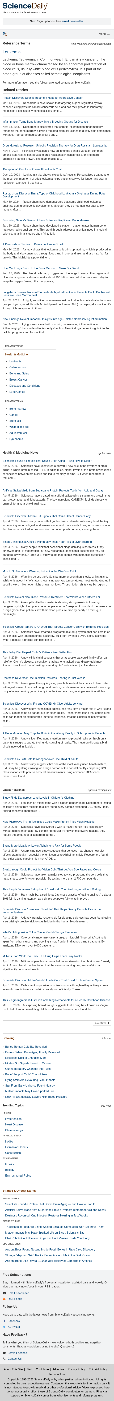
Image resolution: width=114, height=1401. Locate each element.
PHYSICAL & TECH (12, 1136)
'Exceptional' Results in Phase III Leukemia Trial (32, 169)
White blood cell (19, 426)
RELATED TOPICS (14, 346)
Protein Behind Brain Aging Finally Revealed (32, 1052)
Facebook (14, 1321)
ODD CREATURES (12, 1244)
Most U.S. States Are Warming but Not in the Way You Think (40, 571)
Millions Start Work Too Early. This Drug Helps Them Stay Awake (42, 956)
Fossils (9, 1164)
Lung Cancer (17, 391)
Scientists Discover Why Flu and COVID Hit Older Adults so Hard (43, 703)
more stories (102, 1023)
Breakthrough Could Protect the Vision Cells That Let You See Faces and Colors (52, 869)
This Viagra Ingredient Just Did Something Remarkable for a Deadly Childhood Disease (56, 1000)
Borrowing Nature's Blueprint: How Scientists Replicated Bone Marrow (46, 220)
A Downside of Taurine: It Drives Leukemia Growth (33, 244)
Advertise (58, 1369)
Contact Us (15, 1358)
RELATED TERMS (14, 401)
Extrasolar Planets (16, 1147)
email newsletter (72, 21)
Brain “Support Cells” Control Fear (26, 1074)
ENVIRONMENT (10, 1158)
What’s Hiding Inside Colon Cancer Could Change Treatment (40, 932)
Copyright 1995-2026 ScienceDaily (28, 1379)
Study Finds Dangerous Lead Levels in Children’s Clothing (38, 797)
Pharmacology (14, 1130)
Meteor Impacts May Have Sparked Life (29, 1091)
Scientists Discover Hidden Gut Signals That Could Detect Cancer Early (47, 516)
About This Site (13, 1369)
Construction (13, 1152)
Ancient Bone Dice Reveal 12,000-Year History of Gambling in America (48, 1260)
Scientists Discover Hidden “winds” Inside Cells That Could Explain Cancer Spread (53, 980)
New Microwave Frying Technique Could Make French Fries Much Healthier (49, 821)
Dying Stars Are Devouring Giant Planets (30, 1080)
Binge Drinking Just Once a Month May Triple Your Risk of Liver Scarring (47, 541)
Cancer (13, 414)
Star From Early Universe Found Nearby (30, 1085)
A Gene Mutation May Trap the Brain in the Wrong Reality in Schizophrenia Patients (54, 733)
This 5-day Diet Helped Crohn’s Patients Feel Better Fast (38, 652)
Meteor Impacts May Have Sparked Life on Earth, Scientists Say (44, 1232)
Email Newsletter (18, 1293)
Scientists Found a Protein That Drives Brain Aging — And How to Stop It (47, 460)
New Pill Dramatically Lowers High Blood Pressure (36, 1096)
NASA (9, 1141)
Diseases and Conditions (24, 385)
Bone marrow (17, 408)
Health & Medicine (16, 354)
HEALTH (7, 1113)
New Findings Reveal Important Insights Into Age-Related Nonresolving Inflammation (55, 319)
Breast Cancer (18, 379)
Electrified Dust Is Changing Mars (25, 1057)
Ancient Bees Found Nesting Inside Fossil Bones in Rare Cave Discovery (50, 1249)
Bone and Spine (19, 373)
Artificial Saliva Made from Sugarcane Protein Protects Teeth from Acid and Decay (53, 490)
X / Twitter (14, 1326)
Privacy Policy (76, 1369)
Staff (29, 1369)
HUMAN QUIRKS (11, 1198)
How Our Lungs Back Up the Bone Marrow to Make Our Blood (41, 268)
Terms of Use (57, 1374)
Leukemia (15, 361)
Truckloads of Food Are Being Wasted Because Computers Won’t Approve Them (54, 1226)
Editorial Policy (98, 1369)
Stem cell (15, 420)
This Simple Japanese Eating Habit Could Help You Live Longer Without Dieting (52, 889)
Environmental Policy (18, 1175)
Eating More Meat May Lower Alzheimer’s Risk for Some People (42, 845)
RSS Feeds (15, 1298)
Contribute (42, 1369)
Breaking (8, 1038)
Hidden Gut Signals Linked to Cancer (28, 1063)
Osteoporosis (17, 367)
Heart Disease (14, 1124)
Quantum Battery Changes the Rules (27, 1068)
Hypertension (13, 1118)
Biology (9, 1169)
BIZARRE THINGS (11, 1221)
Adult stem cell (18, 432)
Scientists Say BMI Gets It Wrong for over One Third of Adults (40, 759)
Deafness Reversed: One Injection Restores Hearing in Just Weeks (44, 678)
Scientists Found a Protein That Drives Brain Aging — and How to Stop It (50, 1204)
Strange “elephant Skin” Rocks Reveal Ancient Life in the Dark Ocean (48, 1255)
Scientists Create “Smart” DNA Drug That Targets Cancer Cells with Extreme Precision (56, 626)
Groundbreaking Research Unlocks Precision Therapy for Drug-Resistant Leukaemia (55, 145)
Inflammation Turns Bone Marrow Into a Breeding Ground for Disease (45, 121)
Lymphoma (16, 439)
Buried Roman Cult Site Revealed (26, 1046)
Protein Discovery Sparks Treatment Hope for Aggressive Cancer (43, 97)
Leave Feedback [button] (18, 1352)
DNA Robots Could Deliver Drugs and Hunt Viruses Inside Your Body (47, 1238)
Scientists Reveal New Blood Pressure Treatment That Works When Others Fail (51, 597)
